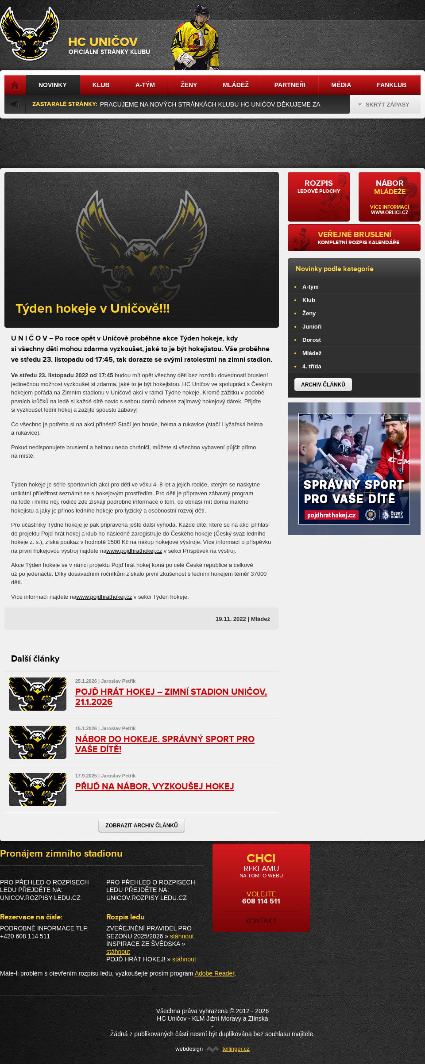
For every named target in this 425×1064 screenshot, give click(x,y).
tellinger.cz (235, 1048)
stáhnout (182, 936)
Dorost (311, 340)
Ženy (309, 313)
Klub (308, 300)
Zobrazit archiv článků (141, 826)
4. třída (311, 366)
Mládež (311, 353)
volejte (261, 888)
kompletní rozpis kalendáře (366, 238)
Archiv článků (323, 385)
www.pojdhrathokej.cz (134, 550)
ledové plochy (319, 187)
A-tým (310, 286)
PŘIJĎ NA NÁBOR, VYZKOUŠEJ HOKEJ (154, 786)
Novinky (53, 84)
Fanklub (391, 84)
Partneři (290, 84)
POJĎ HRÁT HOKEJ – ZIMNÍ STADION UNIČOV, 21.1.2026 (171, 697)
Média (341, 84)
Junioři (311, 326)
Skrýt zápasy (384, 104)
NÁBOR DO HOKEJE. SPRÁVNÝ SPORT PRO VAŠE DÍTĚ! (165, 744)
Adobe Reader (215, 973)
